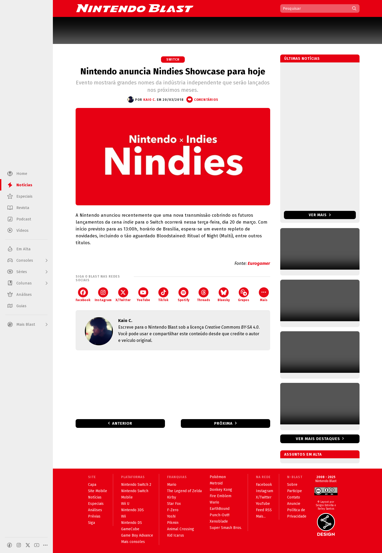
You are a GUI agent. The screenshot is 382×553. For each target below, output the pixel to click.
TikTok (163, 294)
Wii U (125, 503)
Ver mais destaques (318, 438)
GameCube (130, 529)
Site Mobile (97, 491)
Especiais (96, 503)
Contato (293, 497)
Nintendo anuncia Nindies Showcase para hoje (172, 71)
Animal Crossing (180, 529)
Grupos (243, 294)
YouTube (143, 294)
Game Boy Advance (137, 535)
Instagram (103, 294)
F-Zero (172, 510)
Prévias (94, 516)
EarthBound (219, 508)
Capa (92, 484)
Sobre (292, 484)
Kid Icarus (175, 535)
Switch (173, 59)
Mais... (261, 516)
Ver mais (320, 215)
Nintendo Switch (134, 491)
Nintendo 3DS (132, 510)
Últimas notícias (302, 58)
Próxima (223, 423)
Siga (91, 522)
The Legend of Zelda (184, 491)
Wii (123, 516)
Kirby (171, 497)
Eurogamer (259, 263)
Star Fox (174, 503)
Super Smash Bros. (226, 527)
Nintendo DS (131, 522)
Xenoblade (219, 521)
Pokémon (218, 477)
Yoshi (171, 516)
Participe (294, 491)
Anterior (122, 423)
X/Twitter (123, 294)
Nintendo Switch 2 (136, 484)
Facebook (83, 294)
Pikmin (172, 522)
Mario (171, 484)
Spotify (183, 294)
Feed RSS (264, 510)
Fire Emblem (220, 496)
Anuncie (293, 503)
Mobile (127, 497)
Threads (203, 294)
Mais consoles (133, 542)
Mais (264, 294)
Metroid (216, 483)
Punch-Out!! (219, 515)
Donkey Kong (221, 489)
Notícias (95, 497)
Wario (214, 502)
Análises (95, 510)
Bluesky (224, 294)
